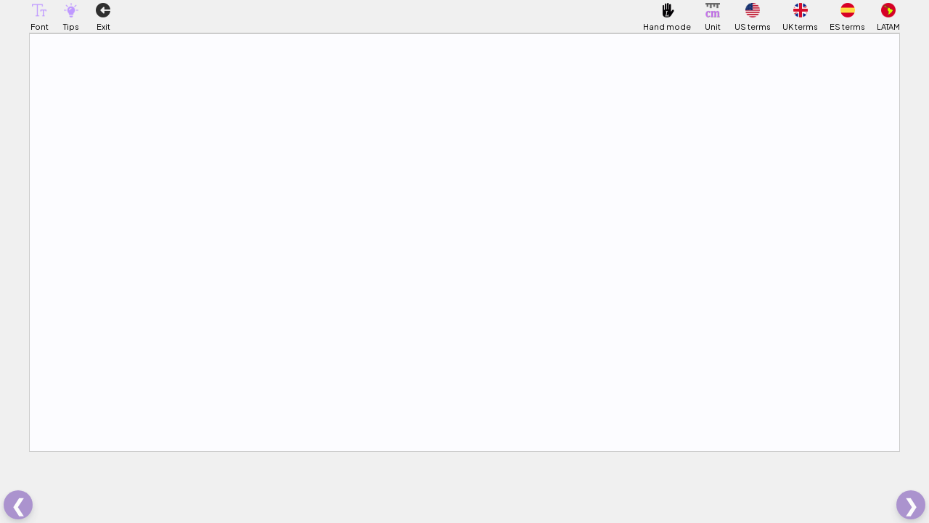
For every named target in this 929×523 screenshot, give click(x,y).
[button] (39, 10)
